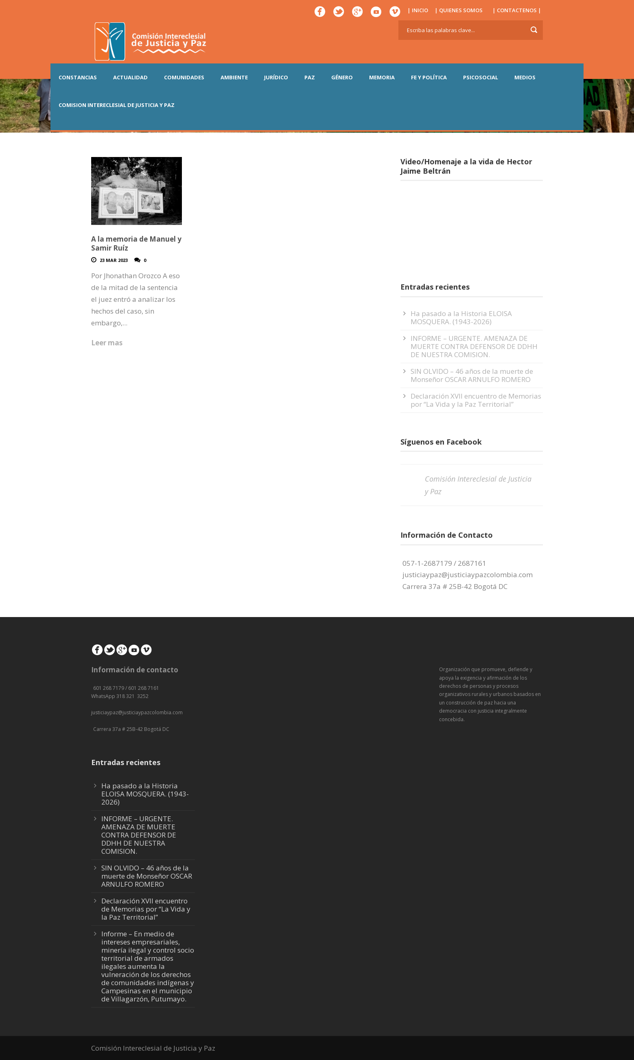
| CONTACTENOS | (516, 10)
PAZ (309, 77)
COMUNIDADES (184, 77)
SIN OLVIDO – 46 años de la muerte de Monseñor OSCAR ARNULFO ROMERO (472, 375)
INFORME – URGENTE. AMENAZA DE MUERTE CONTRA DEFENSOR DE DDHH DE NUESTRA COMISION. (474, 346)
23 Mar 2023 (114, 260)
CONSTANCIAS (78, 77)
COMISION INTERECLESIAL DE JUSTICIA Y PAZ (117, 105)
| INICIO (417, 10)
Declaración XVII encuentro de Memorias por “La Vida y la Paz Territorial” (476, 400)
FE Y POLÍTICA (429, 77)
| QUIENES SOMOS (459, 10)
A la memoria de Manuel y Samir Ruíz (136, 243)
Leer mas (106, 342)
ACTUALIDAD (130, 77)
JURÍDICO (276, 77)
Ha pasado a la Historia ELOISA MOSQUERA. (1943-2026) (461, 317)
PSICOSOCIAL (480, 77)
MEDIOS (525, 77)
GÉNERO (342, 77)
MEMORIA (382, 77)
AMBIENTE (234, 77)
